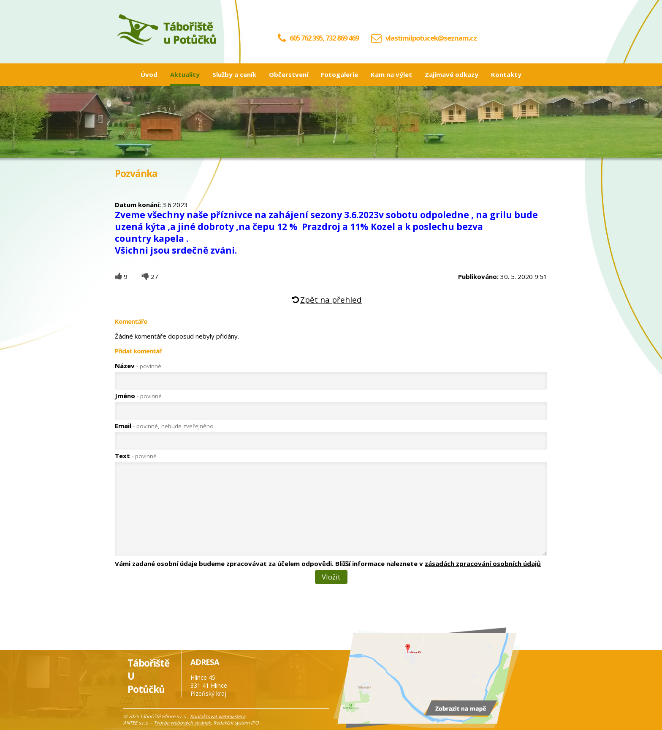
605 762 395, (301, 38)
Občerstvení (288, 74)
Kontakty (506, 74)
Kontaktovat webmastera (217, 716)
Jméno (138, 395)
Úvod (149, 74)
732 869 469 (342, 38)
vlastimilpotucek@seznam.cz (431, 38)
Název (138, 365)
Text (136, 455)
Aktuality (185, 74)
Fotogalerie (339, 74)
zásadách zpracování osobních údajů (483, 563)
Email (164, 425)
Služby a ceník (234, 74)
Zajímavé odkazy (451, 74)
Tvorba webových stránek (182, 722)
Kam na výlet (391, 74)
